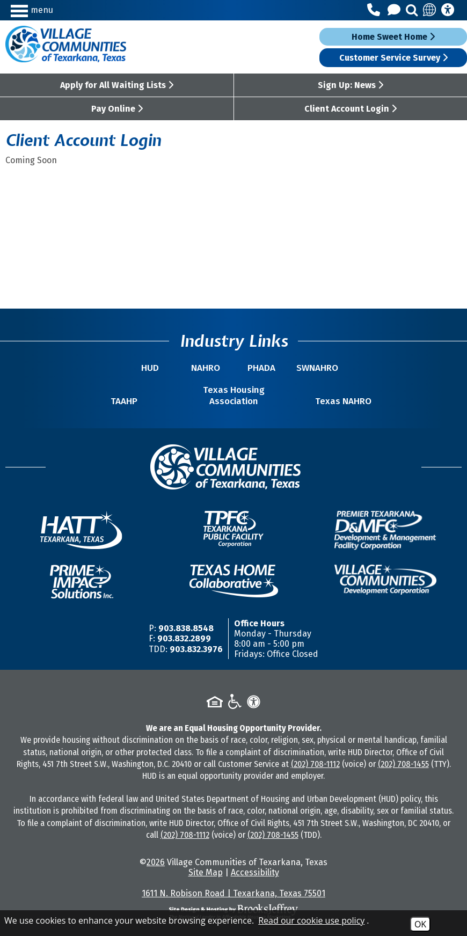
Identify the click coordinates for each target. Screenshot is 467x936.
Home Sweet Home (393, 37)
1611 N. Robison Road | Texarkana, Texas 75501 (233, 893)
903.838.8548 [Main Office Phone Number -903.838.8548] (186, 628)
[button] (66, 10)
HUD (150, 368)
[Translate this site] (430, 10)
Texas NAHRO (343, 401)
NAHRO (205, 368)
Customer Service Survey (393, 58)
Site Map (205, 872)
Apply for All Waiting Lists (116, 85)
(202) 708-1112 (315, 764)
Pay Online (117, 109)
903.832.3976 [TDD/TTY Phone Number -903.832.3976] (196, 649)
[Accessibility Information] (447, 10)
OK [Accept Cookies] (420, 924)
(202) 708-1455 (403, 764)
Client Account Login (350, 109)
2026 (156, 862)
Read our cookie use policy (311, 920)
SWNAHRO (317, 368)
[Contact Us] (396, 10)
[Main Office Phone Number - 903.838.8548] (375, 10)
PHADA (261, 368)
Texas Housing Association (234, 395)
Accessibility (255, 872)
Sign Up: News (350, 85)
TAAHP (124, 401)
